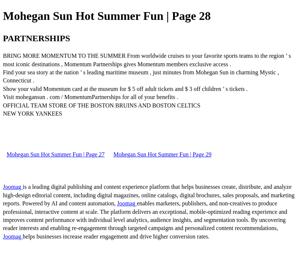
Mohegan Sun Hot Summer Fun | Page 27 (56, 154)
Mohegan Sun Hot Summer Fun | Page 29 (163, 154)
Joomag (13, 187)
